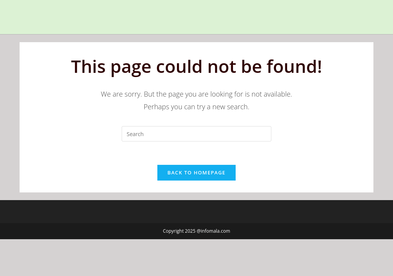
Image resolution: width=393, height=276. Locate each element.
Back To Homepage (196, 172)
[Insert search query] (196, 133)
